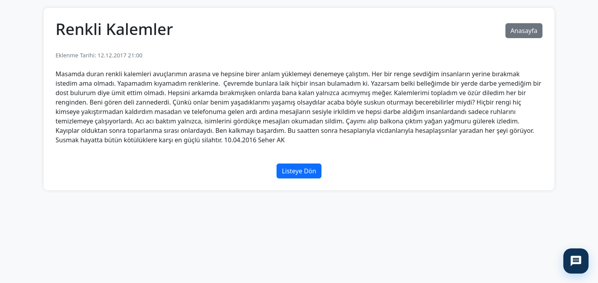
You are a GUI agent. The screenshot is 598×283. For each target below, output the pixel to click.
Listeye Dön (299, 171)
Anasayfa (524, 30)
